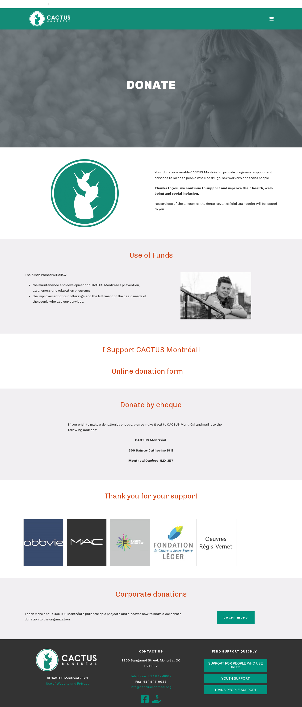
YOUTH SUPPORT (235, 678)
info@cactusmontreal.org (151, 687)
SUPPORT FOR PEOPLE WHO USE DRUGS (235, 665)
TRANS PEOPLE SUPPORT (235, 690)
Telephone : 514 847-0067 (151, 676)
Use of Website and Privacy (67, 684)
